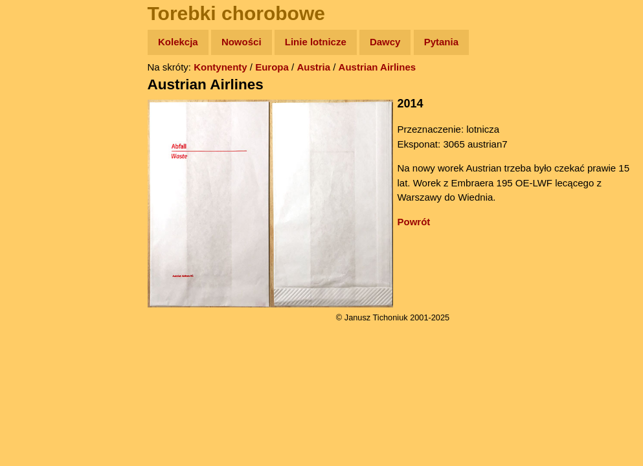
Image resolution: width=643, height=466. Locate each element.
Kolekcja (178, 41)
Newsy (37, 142)
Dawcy (385, 41)
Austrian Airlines (377, 66)
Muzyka (39, 191)
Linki (33, 241)
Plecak (37, 217)
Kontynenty (220, 66)
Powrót (414, 221)
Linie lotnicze (315, 41)
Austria (313, 66)
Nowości (241, 41)
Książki (38, 167)
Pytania (441, 41)
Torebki (38, 266)
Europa (272, 66)
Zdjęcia (38, 117)
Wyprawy (43, 92)
